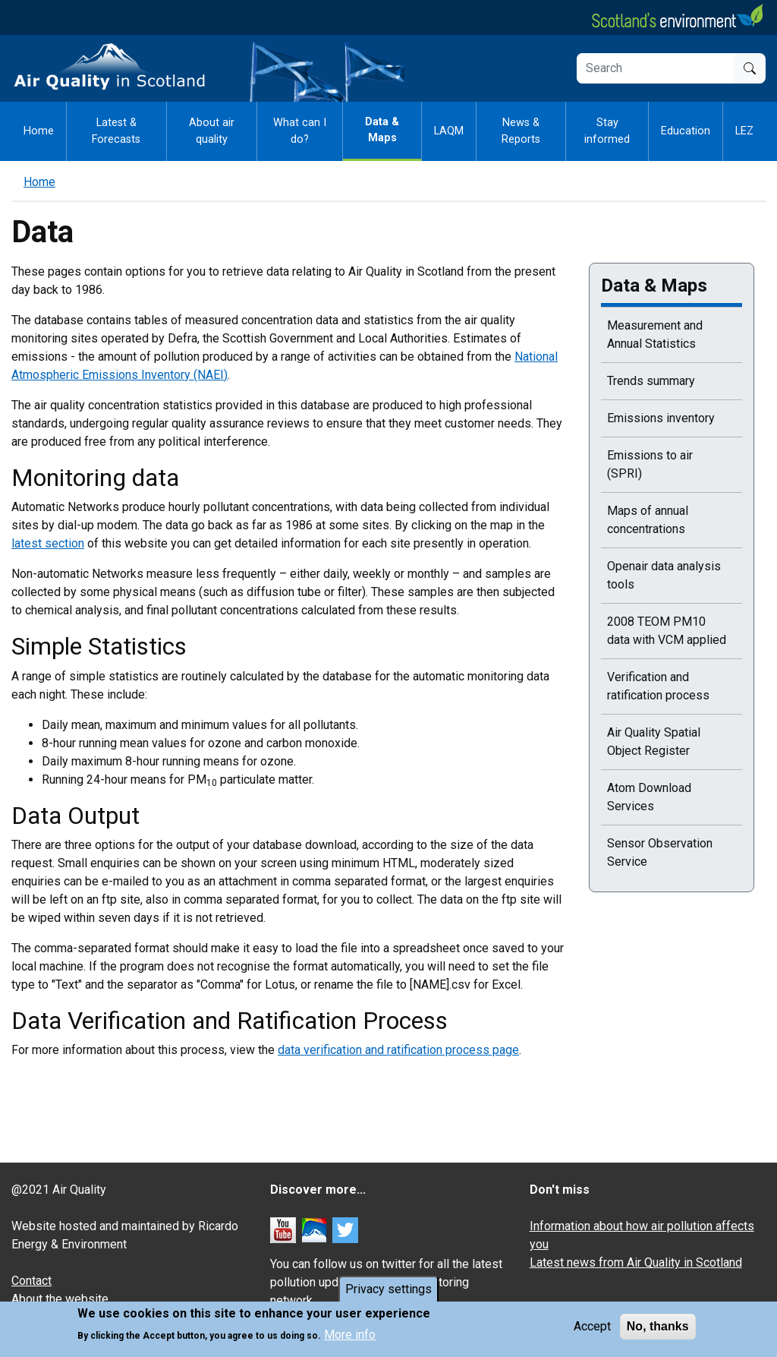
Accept (592, 1327)
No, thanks (658, 1327)
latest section (47, 543)
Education (685, 131)
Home (39, 131)
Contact (31, 1280)
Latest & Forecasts (116, 131)
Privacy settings (388, 1290)
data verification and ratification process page (398, 1050)
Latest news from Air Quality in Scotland (636, 1262)
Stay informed (607, 131)
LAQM (449, 131)
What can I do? (299, 131)
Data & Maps (382, 130)
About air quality (211, 131)
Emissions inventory (661, 418)
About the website (60, 1299)
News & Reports (521, 131)
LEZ (744, 131)
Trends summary (651, 381)
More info (350, 1335)
